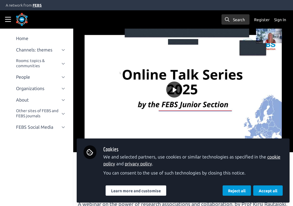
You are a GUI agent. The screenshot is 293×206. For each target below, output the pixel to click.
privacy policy (138, 163)
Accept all (268, 191)
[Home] (22, 19)
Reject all (237, 191)
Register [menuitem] (262, 19)
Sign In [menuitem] (280, 19)
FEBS (37, 5)
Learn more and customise (136, 191)
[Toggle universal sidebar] (8, 19)
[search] (235, 19)
